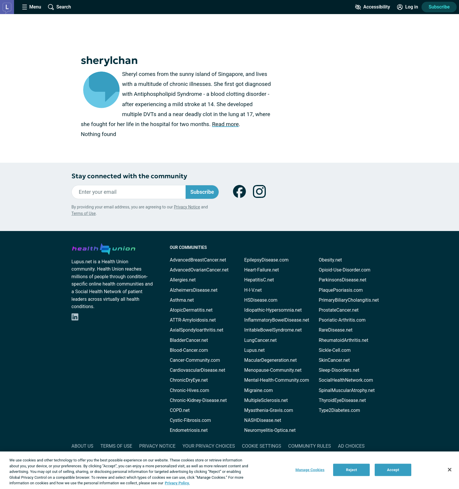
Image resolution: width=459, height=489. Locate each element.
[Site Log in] (407, 7)
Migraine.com (258, 390)
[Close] (449, 469)
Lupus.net (254, 350)
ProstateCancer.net (339, 310)
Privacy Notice (187, 207)
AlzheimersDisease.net (193, 290)
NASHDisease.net (262, 420)
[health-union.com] (103, 248)
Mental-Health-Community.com (276, 380)
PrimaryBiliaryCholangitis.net (349, 300)
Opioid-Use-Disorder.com (345, 270)
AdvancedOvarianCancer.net (199, 270)
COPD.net (180, 410)
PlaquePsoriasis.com (341, 290)
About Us (82, 446)
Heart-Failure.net (261, 270)
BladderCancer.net (189, 340)
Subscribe (439, 7)
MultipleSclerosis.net (266, 400)
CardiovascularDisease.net (197, 370)
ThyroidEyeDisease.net (342, 400)
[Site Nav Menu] (31, 7)
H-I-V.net (253, 290)
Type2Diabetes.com (339, 410)
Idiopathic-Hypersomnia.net (273, 310)
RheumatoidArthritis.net (344, 340)
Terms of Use (83, 213)
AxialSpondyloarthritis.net (196, 330)
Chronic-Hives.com (189, 390)
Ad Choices (351, 446)
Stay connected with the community (129, 176)
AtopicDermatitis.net (191, 310)
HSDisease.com (260, 300)
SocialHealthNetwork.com (346, 380)
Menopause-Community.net (273, 370)
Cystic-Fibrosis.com (190, 420)
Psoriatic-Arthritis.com (342, 320)
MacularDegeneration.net (270, 360)
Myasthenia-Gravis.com (268, 410)
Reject (351, 470)
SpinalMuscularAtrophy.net (347, 390)
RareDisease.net (336, 330)
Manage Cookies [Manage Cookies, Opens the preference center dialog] (309, 470)
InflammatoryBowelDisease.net (276, 320)
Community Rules (309, 446)
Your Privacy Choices (208, 446)
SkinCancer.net (334, 360)
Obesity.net (330, 260)
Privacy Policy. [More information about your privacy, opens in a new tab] (177, 483)
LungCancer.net (260, 340)
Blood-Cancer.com (189, 350)
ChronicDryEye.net (189, 380)
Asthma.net (182, 300)
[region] (229, 470)
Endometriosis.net (189, 430)
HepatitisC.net (259, 280)
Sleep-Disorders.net (339, 370)
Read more (225, 124)
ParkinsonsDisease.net (342, 280)
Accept (393, 470)
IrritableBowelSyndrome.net (273, 330)
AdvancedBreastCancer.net (198, 260)
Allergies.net (183, 280)
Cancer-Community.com (195, 360)
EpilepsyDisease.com (266, 260)
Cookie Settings (261, 446)
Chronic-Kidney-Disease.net (198, 400)
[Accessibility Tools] (372, 7)
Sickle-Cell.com (335, 350)
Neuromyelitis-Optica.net (270, 430)
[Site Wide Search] (59, 7)
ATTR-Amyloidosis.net (193, 320)
